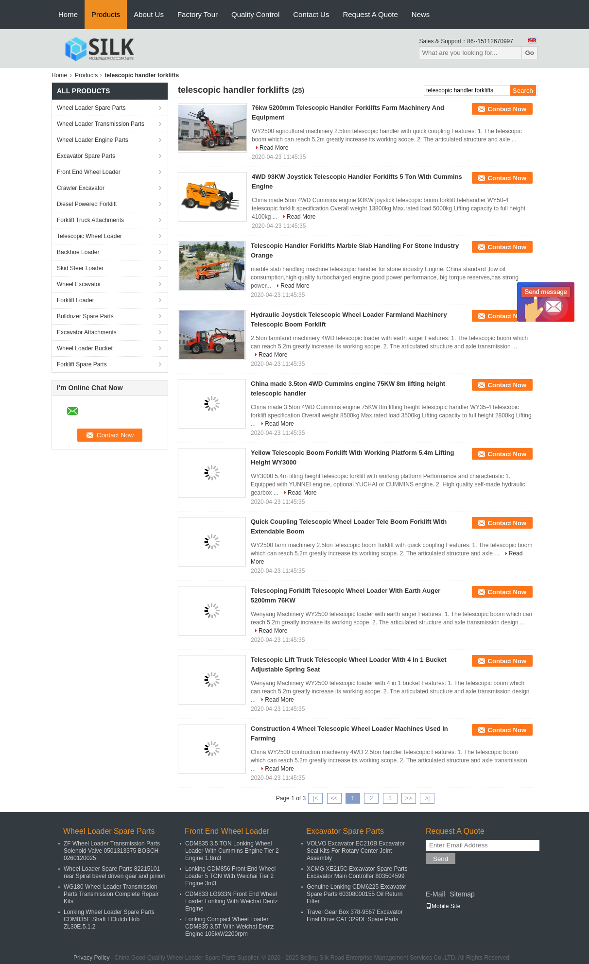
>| (427, 798)
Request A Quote (370, 14)
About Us (149, 14)
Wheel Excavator (79, 284)
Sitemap (462, 894)
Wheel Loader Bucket (85, 348)
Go (529, 52)
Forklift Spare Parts (82, 364)
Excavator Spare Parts (86, 156)
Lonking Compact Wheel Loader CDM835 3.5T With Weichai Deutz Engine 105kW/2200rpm (229, 926)
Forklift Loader (75, 300)
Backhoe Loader (78, 252)
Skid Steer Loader (80, 268)
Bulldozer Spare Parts (85, 316)
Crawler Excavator (80, 188)
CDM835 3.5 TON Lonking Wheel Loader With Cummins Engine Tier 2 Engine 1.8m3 (232, 850)
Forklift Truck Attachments (90, 220)
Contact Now (507, 109)
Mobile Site (443, 906)
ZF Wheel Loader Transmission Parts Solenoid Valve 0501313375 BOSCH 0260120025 (112, 850)
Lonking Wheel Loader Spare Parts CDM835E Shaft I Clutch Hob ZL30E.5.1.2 (109, 919)
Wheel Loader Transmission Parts (100, 123)
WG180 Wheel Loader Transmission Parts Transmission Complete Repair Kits (111, 894)
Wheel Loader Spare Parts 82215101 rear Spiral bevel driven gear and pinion (114, 872)
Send (440, 858)
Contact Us (311, 14)
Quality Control (255, 14)
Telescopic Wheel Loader (89, 236)
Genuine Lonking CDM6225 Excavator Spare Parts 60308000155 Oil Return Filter (356, 894)
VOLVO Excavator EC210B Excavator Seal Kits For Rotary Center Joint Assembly (356, 850)
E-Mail (435, 894)
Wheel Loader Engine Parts (92, 140)
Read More (274, 147)
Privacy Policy (91, 957)
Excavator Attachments (87, 332)
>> (408, 798)
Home (68, 14)
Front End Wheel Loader (89, 172)
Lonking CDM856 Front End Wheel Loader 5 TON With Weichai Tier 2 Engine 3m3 (230, 876)
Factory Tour (197, 14)
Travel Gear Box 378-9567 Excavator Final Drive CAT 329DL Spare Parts (355, 916)
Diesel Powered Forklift (87, 204)
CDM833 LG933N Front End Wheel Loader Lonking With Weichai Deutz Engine (231, 901)
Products (105, 14)
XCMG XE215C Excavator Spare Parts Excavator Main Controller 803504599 (357, 872)
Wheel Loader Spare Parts (91, 107)
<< (333, 798)
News (421, 14)
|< (315, 798)
